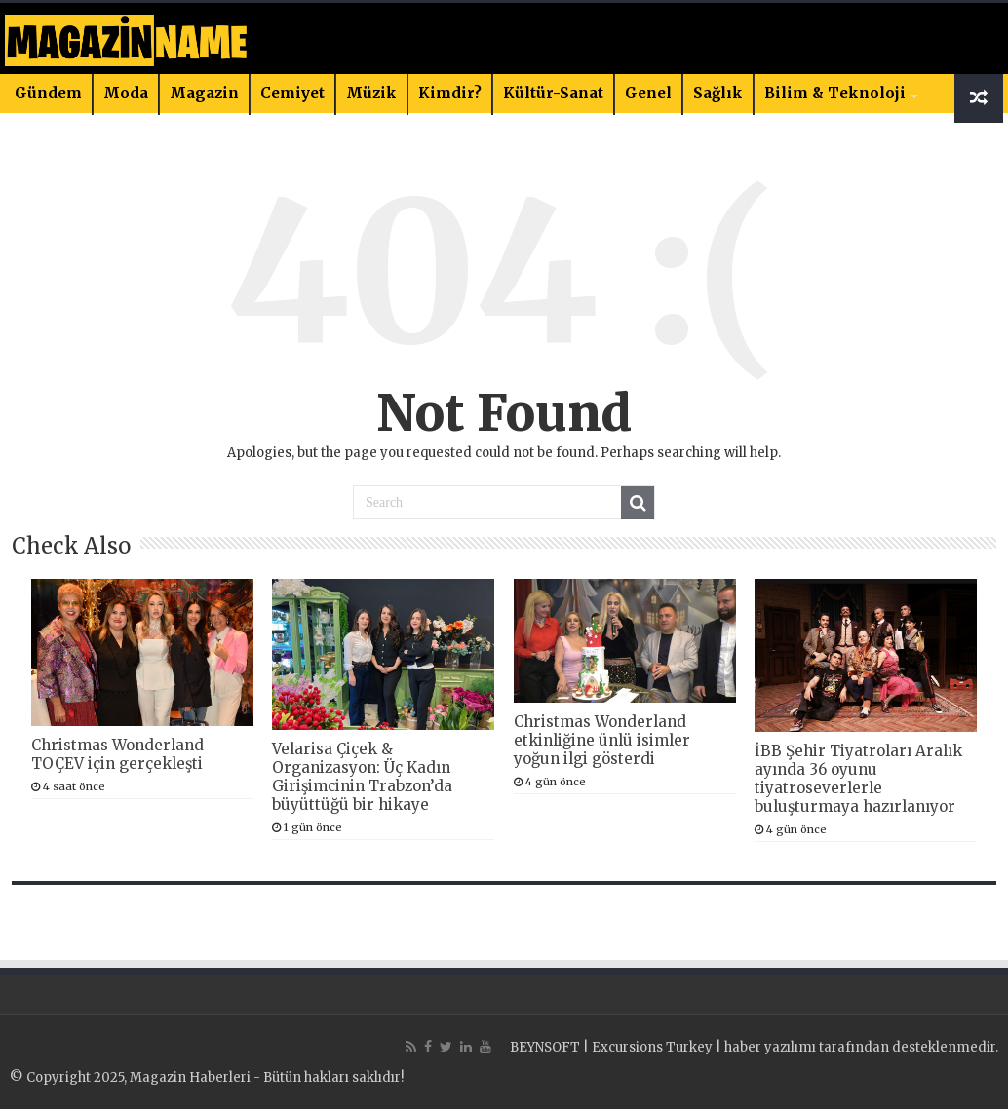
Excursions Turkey (652, 1047)
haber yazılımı (770, 1047)
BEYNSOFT (545, 1047)
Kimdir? (450, 93)
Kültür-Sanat (553, 93)
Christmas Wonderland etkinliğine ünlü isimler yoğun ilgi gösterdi (602, 740)
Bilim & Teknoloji (835, 93)
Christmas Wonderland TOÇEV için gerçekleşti (117, 754)
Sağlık (718, 93)
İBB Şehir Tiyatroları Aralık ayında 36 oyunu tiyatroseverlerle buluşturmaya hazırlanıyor (858, 779)
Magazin (204, 93)
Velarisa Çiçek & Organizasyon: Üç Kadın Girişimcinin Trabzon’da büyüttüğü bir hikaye (362, 777)
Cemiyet (292, 93)
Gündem (48, 93)
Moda (125, 93)
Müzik (371, 93)
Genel (648, 93)
